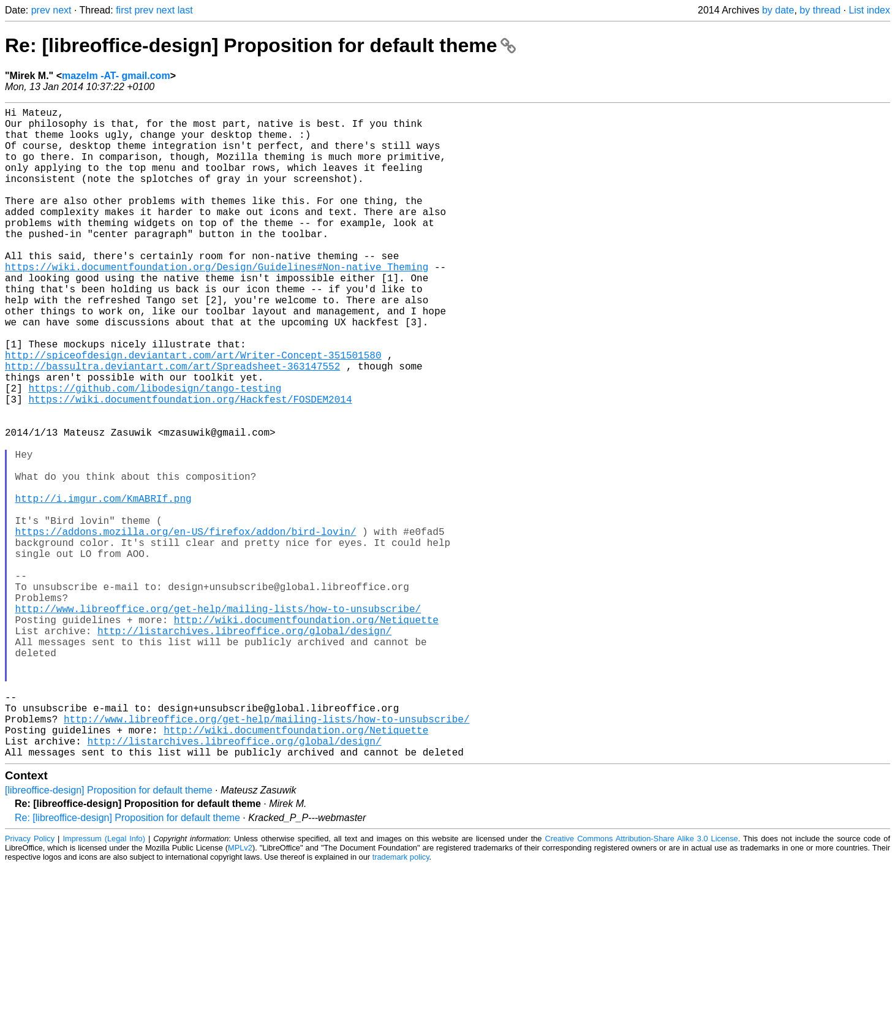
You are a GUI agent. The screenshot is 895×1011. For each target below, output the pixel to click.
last (185, 10)
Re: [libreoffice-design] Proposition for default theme (260, 45)
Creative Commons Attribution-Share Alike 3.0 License (641, 983)
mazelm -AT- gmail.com (116, 75)
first (124, 10)
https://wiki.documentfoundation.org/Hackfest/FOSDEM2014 (190, 465)
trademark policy (400, 1001)
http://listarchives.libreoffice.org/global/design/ (244, 748)
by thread (819, 10)
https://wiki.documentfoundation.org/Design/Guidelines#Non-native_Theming (216, 303)
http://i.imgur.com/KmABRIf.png (103, 586)
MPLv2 (240, 992)
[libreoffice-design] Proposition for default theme (109, 935)
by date (778, 10)
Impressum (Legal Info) (103, 983)
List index (869, 10)
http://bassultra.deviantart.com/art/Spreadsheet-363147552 (172, 424)
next (62, 10)
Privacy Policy (30, 983)
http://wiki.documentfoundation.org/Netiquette (306, 734)
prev (40, 10)
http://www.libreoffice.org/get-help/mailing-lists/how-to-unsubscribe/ (218, 721)
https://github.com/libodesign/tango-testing (154, 451)
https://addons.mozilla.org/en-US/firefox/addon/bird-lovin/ (186, 627)
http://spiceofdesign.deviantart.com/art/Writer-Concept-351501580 (193, 411)
